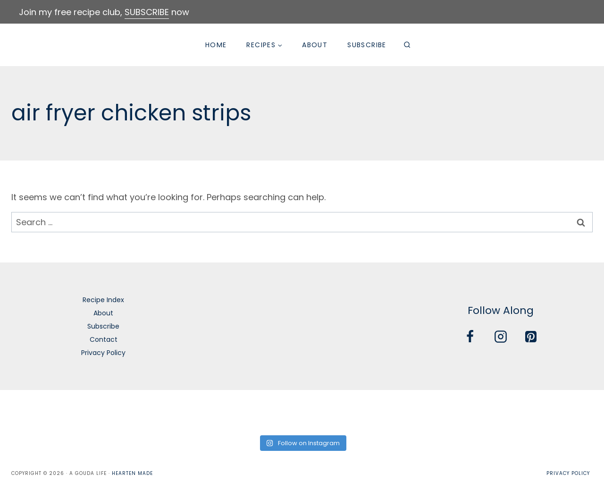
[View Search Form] (407, 45)
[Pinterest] (531, 336)
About (314, 45)
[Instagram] (500, 336)
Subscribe (366, 45)
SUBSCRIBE (147, 12)
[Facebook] (470, 336)
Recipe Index (103, 300)
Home (216, 45)
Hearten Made (132, 473)
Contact (103, 339)
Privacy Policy (103, 352)
